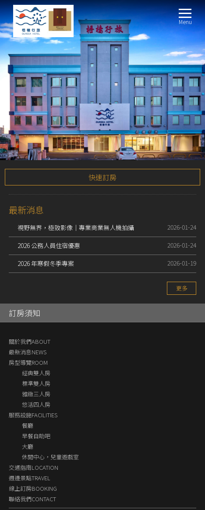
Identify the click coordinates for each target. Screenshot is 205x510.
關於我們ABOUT (29, 290)
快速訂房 (102, 126)
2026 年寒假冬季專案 (46, 212)
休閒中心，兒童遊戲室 (50, 406)
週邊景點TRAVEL (29, 427)
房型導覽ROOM (28, 311)
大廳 (27, 395)
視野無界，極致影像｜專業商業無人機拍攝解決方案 (76, 177)
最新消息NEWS (27, 301)
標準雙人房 (36, 332)
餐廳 (27, 374)
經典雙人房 (36, 322)
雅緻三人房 (36, 343)
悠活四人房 (36, 353)
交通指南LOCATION (33, 416)
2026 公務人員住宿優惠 (49, 194)
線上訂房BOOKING (33, 437)
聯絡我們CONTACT (32, 448)
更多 (181, 237)
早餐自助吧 (36, 385)
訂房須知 (24, 262)
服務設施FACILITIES (33, 364)
